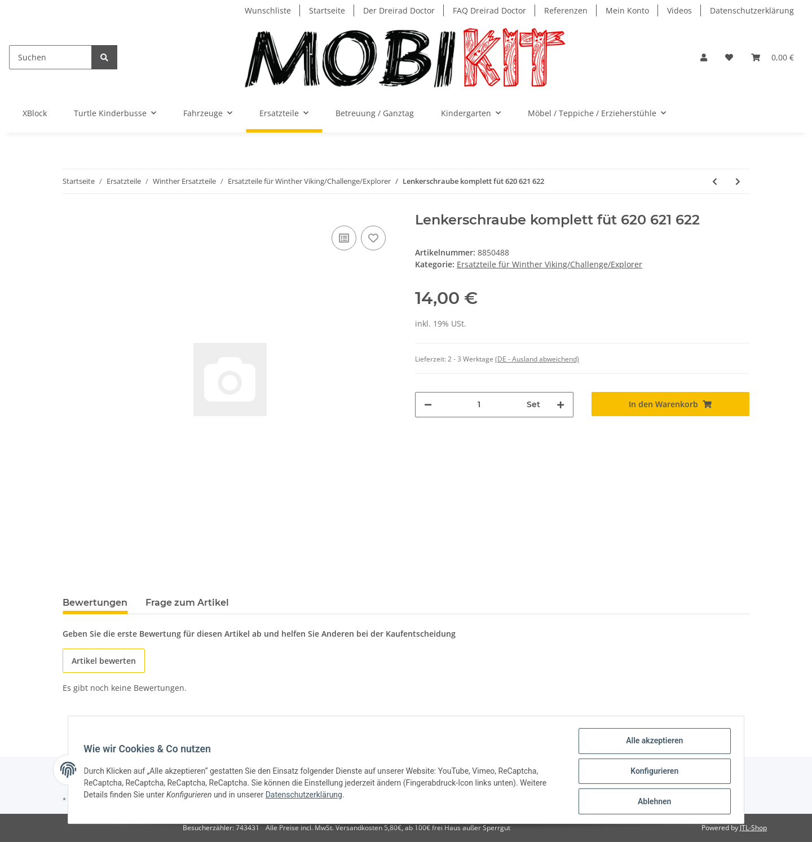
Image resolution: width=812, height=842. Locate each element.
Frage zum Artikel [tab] (187, 602)
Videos (679, 10)
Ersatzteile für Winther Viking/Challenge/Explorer (549, 264)
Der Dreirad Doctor (399, 10)
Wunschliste (268, 10)
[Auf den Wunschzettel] (373, 238)
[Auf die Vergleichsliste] (344, 238)
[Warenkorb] (772, 57)
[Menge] (479, 405)
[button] (703, 57)
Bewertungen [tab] (95, 602)
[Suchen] (50, 57)
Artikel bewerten (104, 660)
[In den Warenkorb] (671, 404)
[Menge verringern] (428, 405)
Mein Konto (627, 10)
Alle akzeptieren (651, 743)
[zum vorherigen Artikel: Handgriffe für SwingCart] (714, 181)
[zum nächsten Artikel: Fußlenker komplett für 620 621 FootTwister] (737, 181)
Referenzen (566, 10)
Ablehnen (651, 801)
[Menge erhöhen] (560, 405)
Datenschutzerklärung (752, 10)
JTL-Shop (753, 827)
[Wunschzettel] (729, 57)
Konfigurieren (652, 772)
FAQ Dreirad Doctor (489, 10)
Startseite (327, 10)
